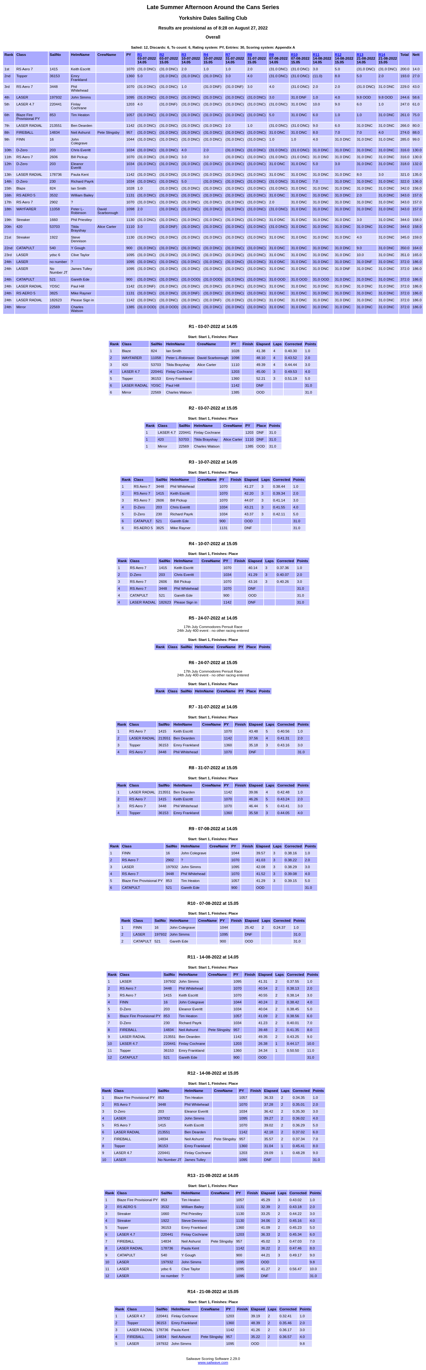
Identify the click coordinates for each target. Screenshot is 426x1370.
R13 (360, 54)
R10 (294, 54)
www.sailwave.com (213, 1362)
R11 (316, 54)
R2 (162, 54)
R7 (228, 54)
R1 (140, 54)
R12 (338, 54)
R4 (205, 54)
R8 (249, 54)
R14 (382, 54)
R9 (271, 54)
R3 (183, 54)
